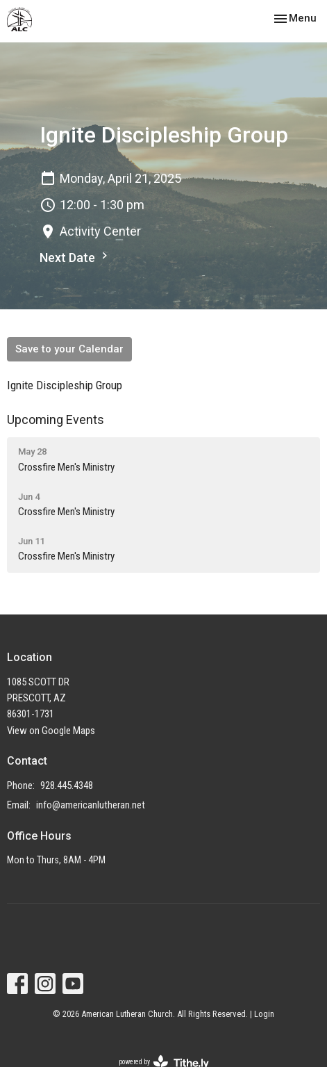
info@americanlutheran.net (90, 805)
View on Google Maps (51, 730)
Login (264, 1014)
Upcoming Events (55, 419)
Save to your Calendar (69, 349)
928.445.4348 (66, 785)
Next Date (75, 257)
